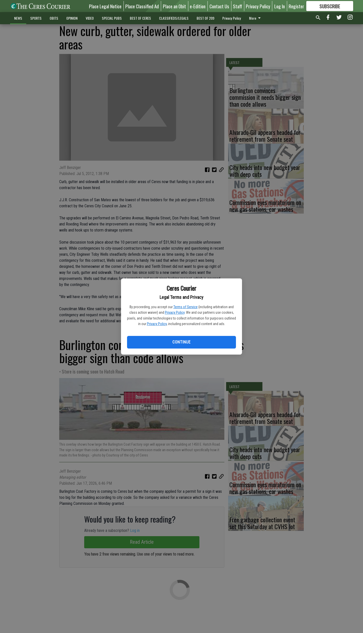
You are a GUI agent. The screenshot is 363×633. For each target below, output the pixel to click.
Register (296, 6)
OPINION (72, 18)
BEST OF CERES (140, 18)
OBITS (54, 18)
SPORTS (36, 18)
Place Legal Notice (105, 6)
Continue (181, 342)
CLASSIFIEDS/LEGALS (174, 18)
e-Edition (197, 6)
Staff (237, 6)
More (255, 18)
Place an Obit (174, 6)
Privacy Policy (175, 312)
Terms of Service (185, 307)
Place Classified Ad (142, 6)
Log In (279, 6)
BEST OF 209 (205, 18)
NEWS (18, 18)
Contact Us (219, 6)
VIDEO (90, 18)
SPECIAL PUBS (112, 18)
